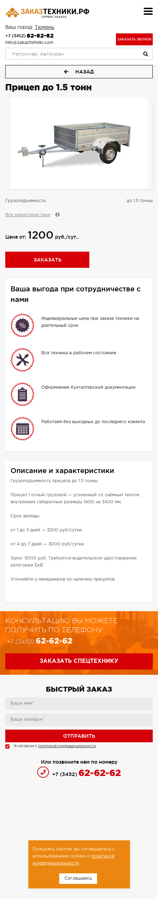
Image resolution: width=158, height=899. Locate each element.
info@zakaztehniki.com (29, 43)
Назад (79, 72)
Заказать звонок (134, 39)
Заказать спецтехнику (79, 661)
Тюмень (44, 27)
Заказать (47, 260)
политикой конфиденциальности (67, 746)
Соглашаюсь (78, 878)
